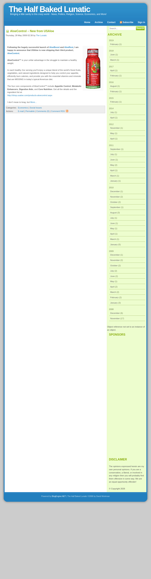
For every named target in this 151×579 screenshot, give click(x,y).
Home (87, 22)
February (114, 44)
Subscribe (126, 22)
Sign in (141, 22)
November (115, 128)
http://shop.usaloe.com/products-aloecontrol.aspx (29, 95)
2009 (127, 277)
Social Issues (36, 108)
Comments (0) (42, 111)
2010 (127, 216)
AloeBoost (54, 47)
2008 (127, 314)
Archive (99, 22)
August (113, 86)
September (115, 149)
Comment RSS (59, 111)
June (112, 54)
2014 (127, 113)
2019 (127, 43)
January (114, 181)
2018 (127, 56)
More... (33, 102)
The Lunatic (41, 35)
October (114, 202)
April (112, 70)
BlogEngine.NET (59, 496)
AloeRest (68, 47)
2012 (127, 132)
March (113, 60)
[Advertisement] (126, 395)
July (112, 112)
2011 (127, 163)
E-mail (21, 111)
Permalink (30, 111)
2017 (127, 71)
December (115, 191)
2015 (127, 101)
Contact (111, 22)
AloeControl (13, 53)
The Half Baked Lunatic (49, 9)
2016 (127, 87)
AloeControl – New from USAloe (32, 31)
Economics (23, 108)
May (112, 133)
